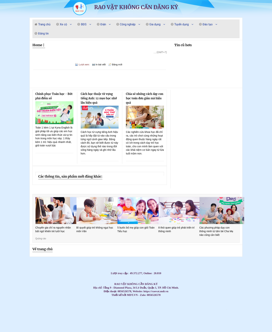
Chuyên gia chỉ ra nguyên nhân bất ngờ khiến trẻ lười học (53, 229)
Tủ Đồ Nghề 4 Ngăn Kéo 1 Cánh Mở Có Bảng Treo (90, 303)
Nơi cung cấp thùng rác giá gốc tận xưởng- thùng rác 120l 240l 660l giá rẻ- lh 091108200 (11, 306)
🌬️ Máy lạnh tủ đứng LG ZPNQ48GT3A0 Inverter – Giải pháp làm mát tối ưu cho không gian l (70, 306)
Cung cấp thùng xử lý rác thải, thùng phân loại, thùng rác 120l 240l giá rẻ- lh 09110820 (136, 306)
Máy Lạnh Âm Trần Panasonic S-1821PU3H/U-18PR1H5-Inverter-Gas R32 (205, 306)
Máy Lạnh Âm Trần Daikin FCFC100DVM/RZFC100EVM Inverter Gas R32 (232, 306)
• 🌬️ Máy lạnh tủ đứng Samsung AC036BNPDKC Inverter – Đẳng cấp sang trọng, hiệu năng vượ (227, 303)
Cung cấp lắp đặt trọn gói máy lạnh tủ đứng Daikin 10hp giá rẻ (60, 306)
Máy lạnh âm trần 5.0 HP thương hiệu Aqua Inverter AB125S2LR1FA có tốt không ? (179, 303)
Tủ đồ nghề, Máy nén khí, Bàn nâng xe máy (185, 303)
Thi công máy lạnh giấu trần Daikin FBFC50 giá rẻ (238, 306)
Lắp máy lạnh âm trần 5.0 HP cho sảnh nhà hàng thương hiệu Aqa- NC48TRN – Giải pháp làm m (241, 303)
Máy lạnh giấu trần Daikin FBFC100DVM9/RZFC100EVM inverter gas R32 (18, 306)
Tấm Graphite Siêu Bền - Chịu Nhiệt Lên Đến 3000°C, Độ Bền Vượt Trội (21, 303)
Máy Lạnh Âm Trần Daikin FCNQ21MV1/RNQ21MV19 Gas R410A (38, 303)
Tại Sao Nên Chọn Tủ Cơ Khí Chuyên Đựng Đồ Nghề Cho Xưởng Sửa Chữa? (249, 306)
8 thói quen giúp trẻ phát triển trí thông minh (176, 229)
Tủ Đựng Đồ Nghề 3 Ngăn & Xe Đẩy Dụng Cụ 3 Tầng (220, 306)
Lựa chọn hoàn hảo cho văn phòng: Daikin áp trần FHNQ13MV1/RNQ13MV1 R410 (129, 303)
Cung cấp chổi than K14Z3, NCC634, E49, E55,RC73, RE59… (211, 306)
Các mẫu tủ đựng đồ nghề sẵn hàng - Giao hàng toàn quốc (120, 306)
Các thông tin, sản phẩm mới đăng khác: (70, 176)
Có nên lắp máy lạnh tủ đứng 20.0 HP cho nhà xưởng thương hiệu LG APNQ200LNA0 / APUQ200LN (144, 303)
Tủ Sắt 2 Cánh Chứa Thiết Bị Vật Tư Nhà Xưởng (167, 306)
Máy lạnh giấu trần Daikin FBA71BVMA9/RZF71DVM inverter (94, 303)
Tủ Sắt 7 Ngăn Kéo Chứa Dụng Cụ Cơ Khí (258, 303)
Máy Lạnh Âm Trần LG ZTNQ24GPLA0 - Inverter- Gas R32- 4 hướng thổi (11, 303)
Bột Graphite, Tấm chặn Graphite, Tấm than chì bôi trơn (161, 306)
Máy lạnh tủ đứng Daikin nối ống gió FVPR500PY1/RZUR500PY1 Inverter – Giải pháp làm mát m (53, 306)
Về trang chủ (42, 249)
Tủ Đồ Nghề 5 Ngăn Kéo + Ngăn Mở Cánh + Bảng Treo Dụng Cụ (198, 303)
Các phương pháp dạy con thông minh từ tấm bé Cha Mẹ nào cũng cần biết (216, 231)
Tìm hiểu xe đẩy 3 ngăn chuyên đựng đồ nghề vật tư (262, 306)
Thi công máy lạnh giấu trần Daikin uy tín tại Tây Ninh (61, 303)
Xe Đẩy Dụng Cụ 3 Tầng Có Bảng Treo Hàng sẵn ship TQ (151, 306)
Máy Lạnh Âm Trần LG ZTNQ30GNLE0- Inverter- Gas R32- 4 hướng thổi (166, 303)
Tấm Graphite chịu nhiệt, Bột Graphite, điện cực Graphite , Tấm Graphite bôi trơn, (102, 306)
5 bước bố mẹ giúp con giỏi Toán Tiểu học (135, 229)
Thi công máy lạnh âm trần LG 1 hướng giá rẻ (171, 306)
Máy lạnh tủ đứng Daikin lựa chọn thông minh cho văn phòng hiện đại (160, 303)
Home (37, 45)
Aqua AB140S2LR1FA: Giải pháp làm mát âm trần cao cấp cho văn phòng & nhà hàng (114, 303)
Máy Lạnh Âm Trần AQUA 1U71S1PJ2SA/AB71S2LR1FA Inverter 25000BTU (226, 306)
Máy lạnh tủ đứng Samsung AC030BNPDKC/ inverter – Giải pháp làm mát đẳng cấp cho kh (45, 306)
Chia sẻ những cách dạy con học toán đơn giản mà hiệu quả (144, 98)
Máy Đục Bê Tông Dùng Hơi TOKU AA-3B (142, 306)
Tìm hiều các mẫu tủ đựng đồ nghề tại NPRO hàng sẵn (4, 303)
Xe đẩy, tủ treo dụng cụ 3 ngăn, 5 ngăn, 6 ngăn (66, 303)
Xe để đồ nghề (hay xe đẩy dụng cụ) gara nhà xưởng (26, 303)
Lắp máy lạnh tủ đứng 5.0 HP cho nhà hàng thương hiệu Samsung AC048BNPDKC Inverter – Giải (152, 303)
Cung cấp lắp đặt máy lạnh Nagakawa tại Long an (248, 303)
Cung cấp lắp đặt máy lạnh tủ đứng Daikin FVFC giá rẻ (146, 306)
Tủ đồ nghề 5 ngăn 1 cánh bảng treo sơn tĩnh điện (50, 303)
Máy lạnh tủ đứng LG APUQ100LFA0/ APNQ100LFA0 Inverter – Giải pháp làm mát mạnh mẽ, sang (37, 306)
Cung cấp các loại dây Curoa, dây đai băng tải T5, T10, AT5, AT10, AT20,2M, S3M (136, 303)
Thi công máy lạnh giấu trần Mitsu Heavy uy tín (103, 303)
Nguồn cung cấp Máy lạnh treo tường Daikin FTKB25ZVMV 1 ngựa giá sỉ (56, 303)
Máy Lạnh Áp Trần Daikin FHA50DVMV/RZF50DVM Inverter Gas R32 (199, 306)
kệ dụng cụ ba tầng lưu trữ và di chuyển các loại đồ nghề (176, 306)
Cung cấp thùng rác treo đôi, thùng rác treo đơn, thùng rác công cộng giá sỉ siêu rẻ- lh (44, 303)
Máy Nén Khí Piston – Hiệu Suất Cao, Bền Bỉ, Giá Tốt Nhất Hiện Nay (243, 306)
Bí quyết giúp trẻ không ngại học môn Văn (94, 229)
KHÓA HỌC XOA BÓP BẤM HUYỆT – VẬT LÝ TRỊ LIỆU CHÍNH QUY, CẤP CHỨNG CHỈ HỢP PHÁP (191, 303)
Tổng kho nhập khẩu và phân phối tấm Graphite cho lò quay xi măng (263, 303)
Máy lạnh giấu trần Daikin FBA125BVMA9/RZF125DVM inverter (157, 306)
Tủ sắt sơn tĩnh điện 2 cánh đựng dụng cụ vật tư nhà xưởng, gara (96, 306)
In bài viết (101, 64)
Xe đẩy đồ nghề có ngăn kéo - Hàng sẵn (125, 306)
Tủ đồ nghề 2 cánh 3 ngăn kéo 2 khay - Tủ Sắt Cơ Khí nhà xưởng (234, 303)
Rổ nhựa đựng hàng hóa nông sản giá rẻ (99, 303)
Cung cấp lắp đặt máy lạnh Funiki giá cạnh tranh (268, 303)
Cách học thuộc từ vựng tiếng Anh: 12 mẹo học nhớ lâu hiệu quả (99, 98)
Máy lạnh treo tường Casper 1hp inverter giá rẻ (216, 306)
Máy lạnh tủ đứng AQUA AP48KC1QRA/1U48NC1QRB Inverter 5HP (130, 306)
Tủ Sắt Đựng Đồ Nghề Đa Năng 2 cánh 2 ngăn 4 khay (194, 306)
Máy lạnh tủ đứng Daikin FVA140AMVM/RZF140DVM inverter (23, 306)
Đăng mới (117, 64)
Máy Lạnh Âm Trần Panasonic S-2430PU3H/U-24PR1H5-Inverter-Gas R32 (172, 303)
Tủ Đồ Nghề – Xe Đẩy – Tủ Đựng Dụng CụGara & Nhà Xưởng (108, 303)
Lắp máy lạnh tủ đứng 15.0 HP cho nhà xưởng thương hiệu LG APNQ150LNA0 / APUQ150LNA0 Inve (218, 303)
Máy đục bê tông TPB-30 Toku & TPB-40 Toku (16, 303)
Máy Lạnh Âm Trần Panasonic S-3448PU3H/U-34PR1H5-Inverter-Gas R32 (253, 303)
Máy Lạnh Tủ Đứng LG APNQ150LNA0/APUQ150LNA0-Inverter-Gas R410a (29, 306)
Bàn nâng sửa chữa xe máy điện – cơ (65, 306)
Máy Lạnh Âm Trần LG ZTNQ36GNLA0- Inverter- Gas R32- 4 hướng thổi (211, 303)
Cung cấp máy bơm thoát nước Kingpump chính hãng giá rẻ (115, 306)
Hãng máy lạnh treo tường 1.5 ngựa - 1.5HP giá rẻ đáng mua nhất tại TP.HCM (109, 306)
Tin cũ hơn (183, 45)
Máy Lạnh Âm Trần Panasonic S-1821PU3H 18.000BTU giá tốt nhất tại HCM (256, 306)
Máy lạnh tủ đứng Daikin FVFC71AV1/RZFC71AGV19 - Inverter (80, 303)
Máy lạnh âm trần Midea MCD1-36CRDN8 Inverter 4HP (85, 303)
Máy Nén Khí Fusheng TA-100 (69, 303)
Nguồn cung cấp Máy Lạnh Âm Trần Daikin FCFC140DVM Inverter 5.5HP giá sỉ (74, 303)
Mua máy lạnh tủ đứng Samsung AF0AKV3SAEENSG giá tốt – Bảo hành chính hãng (122, 303)
